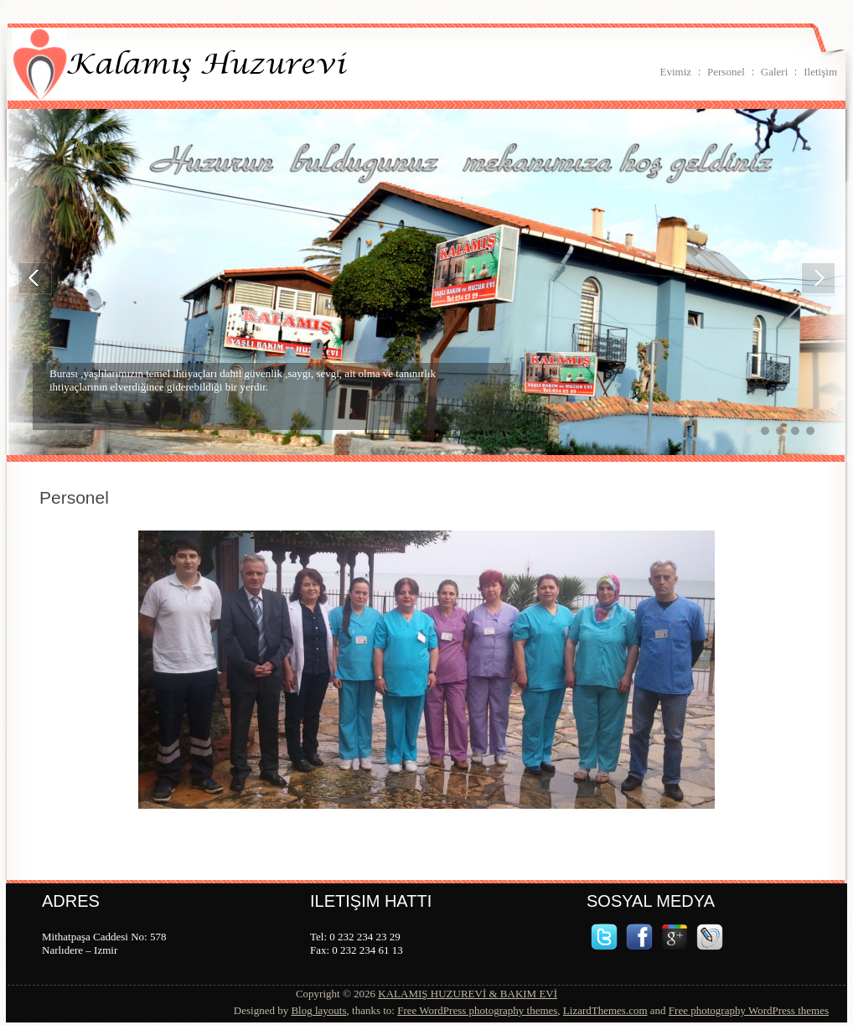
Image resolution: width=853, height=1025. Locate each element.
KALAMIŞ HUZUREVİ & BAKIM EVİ (467, 993)
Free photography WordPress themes (749, 1010)
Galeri (774, 71)
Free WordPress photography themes (477, 1010)
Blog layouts (318, 1010)
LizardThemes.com (605, 1010)
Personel (726, 71)
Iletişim (820, 71)
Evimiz (675, 71)
